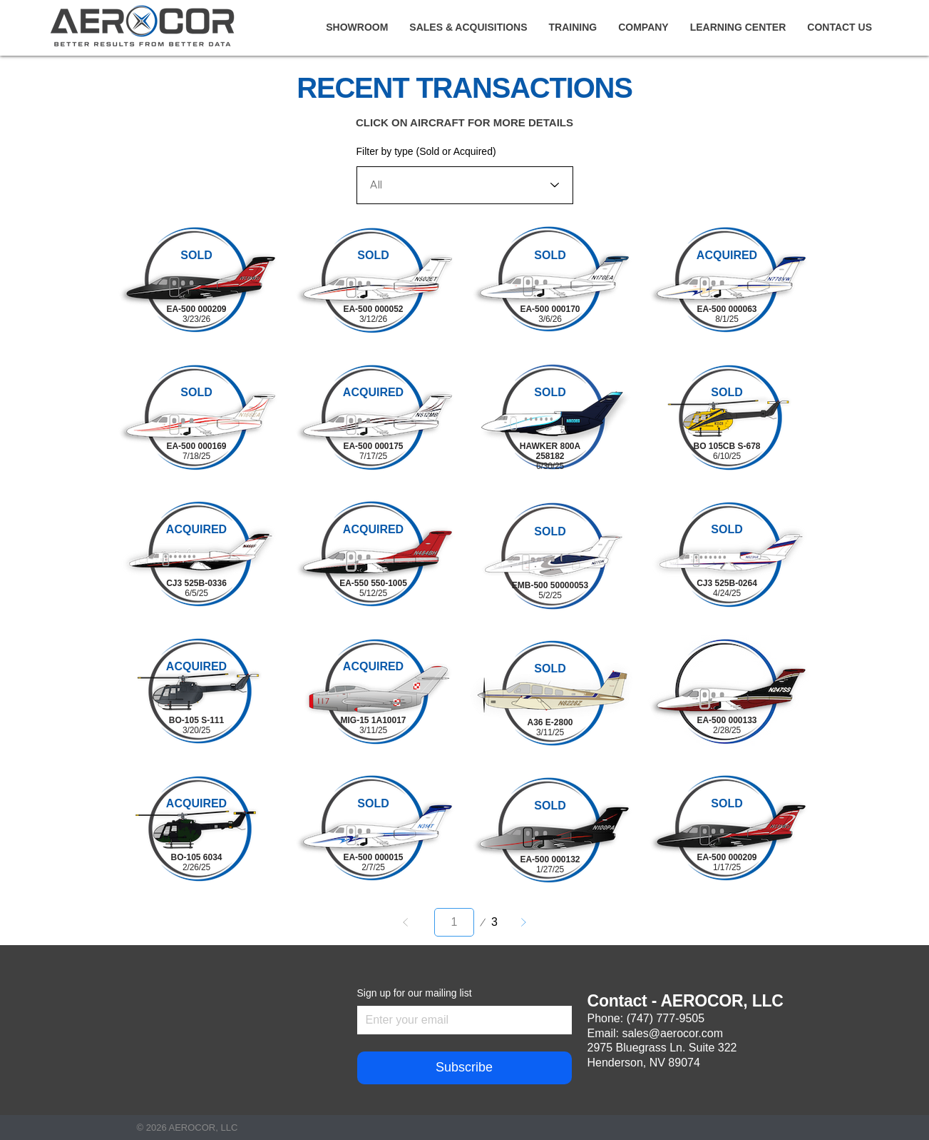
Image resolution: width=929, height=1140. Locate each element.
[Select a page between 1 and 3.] (454, 922)
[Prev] (405, 922)
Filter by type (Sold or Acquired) (426, 151)
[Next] (523, 922)
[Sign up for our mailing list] (460, 1020)
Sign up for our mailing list (414, 993)
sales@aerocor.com (672, 1033)
